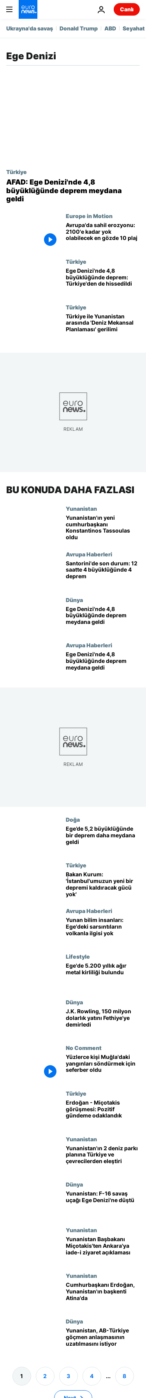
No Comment (84, 1047)
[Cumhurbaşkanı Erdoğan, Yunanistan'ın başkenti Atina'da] (103, 1295)
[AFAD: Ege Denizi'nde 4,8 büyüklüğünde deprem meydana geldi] (73, 190)
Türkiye (16, 172)
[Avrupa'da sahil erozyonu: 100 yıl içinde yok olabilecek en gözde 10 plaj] (103, 235)
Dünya (74, 599)
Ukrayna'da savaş (29, 28)
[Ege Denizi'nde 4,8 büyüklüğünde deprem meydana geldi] (103, 619)
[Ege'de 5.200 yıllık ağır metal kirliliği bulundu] (103, 976)
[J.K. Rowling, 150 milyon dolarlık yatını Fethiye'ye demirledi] (103, 1021)
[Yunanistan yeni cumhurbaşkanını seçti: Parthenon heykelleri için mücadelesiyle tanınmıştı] (103, 527)
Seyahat (134, 28)
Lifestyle (78, 956)
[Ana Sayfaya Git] (28, 9)
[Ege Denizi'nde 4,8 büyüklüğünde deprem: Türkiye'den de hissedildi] (103, 281)
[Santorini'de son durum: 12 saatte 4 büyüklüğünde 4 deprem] (103, 573)
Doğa (73, 819)
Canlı (127, 9)
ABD (110, 28)
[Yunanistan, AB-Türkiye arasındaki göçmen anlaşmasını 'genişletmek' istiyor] (103, 1340)
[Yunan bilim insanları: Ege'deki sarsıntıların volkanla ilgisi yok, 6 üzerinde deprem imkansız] (103, 930)
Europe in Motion (89, 216)
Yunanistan (81, 508)
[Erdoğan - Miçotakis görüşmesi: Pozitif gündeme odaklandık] (103, 1112)
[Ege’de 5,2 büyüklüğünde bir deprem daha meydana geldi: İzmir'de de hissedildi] (103, 839)
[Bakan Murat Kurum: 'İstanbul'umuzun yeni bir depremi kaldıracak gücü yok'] (103, 884)
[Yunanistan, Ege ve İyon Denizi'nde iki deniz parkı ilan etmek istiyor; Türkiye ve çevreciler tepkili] (103, 1158)
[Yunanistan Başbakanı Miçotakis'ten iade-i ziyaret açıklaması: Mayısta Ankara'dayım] (103, 1249)
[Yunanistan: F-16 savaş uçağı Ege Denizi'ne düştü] (103, 1203)
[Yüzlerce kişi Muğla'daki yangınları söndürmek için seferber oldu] (103, 1066)
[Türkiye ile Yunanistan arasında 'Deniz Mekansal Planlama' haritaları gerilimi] (103, 326)
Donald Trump (79, 28)
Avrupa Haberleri (89, 554)
